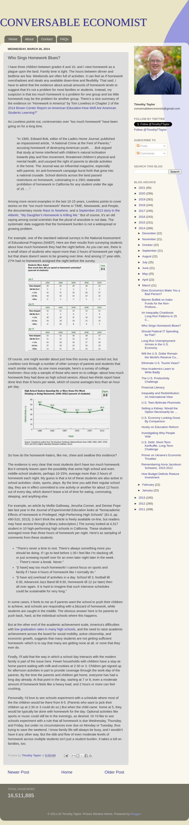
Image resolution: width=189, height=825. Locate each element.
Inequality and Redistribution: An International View (161, 394)
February (148, 484)
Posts (142, 146)
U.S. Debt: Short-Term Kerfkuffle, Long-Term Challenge (157, 446)
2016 (142, 216)
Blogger (136, 814)
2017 (142, 210)
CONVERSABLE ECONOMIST (73, 22)
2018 (142, 205)
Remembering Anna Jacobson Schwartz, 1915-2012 (161, 466)
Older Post (114, 772)
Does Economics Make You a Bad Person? (161, 292)
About (29, 39)
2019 (142, 199)
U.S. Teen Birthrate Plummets (161, 402)
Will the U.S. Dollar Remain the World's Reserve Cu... (160, 355)
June (145, 268)
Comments (145, 153)
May (145, 273)
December (149, 233)
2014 (142, 228)
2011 (142, 509)
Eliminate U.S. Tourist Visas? (161, 363)
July (145, 262)
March (146, 285)
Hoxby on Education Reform (160, 427)
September (150, 250)
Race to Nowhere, (56, 210)
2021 (142, 187)
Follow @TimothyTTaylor (150, 129)
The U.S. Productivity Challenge (155, 380)
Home (13, 39)
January (148, 490)
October (148, 245)
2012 (142, 503)
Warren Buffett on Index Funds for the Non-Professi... (157, 303)
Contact (47, 39)
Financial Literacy (153, 387)
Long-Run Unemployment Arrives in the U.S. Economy (158, 344)
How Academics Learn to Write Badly (158, 370)
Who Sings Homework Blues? (161, 325)
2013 (142, 497)
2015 (142, 222)
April (145, 279)
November (149, 239)
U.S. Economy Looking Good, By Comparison (161, 419)
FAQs (64, 39)
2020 (142, 193)
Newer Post (18, 772)
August (147, 256)
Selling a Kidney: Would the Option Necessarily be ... (160, 410)
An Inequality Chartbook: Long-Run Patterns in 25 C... (159, 316)
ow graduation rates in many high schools (45, 629)
